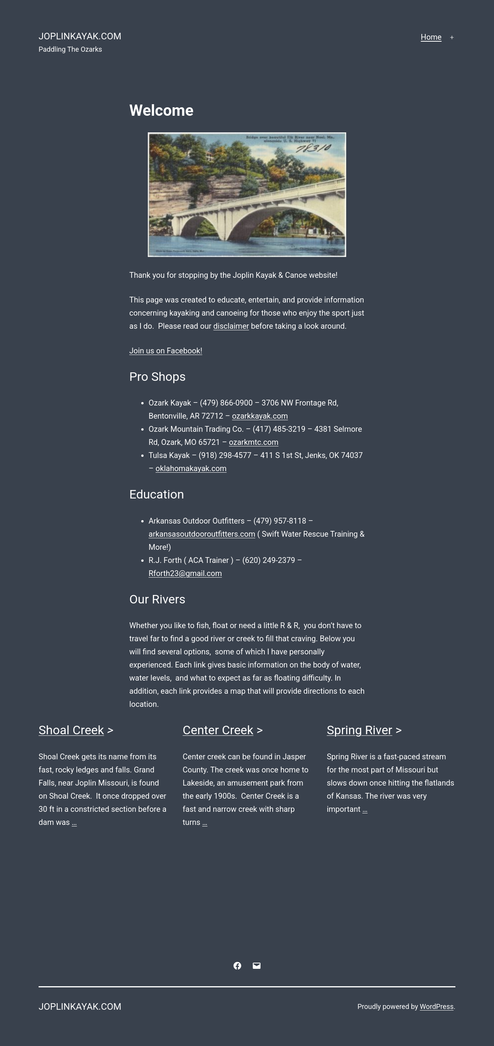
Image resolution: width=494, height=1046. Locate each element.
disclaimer (231, 326)
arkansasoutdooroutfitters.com (202, 534)
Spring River (359, 730)
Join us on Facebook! (165, 350)
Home (431, 37)
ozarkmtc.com (253, 442)
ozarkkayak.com (260, 416)
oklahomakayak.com (191, 468)
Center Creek (218, 730)
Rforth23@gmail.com (185, 573)
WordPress (436, 1006)
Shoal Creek (71, 730)
